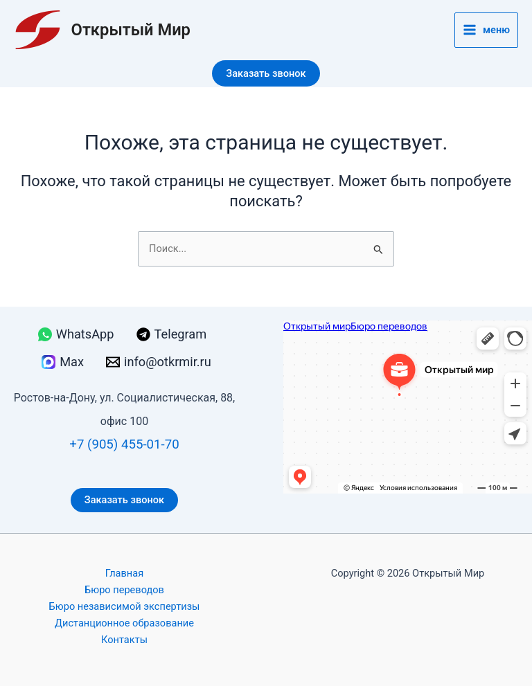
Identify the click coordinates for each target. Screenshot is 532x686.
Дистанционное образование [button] (124, 623)
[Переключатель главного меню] (486, 30)
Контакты (124, 639)
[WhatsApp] (76, 334)
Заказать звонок (124, 500)
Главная (124, 573)
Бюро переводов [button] (124, 590)
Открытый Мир (130, 29)
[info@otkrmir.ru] (158, 362)
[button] (265, 73)
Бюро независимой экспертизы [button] (124, 606)
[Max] (63, 362)
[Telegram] (172, 334)
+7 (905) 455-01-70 (124, 444)
